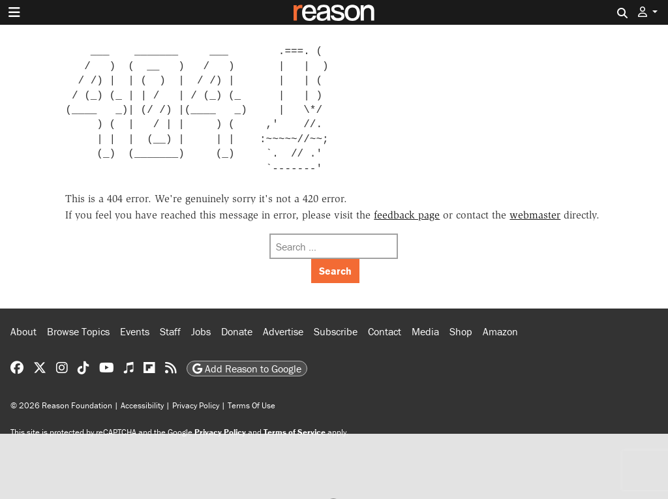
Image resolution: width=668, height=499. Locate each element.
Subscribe (335, 331)
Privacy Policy (195, 405)
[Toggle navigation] (14, 12)
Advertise (283, 331)
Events (134, 331)
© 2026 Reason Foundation (61, 405)
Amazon (500, 331)
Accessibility (142, 405)
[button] (648, 12)
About (23, 331)
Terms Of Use (251, 405)
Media (425, 331)
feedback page (407, 215)
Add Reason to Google (246, 368)
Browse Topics (78, 331)
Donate (236, 331)
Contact (384, 331)
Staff (170, 331)
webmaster (534, 215)
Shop (460, 331)
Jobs (201, 331)
